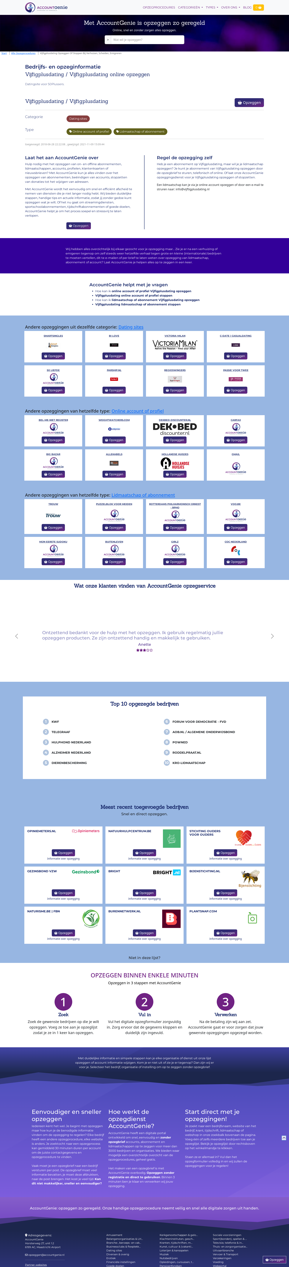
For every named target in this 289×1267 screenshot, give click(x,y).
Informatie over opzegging (63, 858)
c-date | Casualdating (236, 335)
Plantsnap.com (203, 911)
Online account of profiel (89, 131)
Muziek (164, 1254)
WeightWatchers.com (114, 420)
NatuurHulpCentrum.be (129, 831)
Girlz (175, 541)
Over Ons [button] (229, 7)
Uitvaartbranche (223, 1250)
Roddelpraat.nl (187, 752)
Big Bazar (53, 454)
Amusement (114, 1235)
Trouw (53, 504)
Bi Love (114, 335)
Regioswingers (175, 370)
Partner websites (36, 1264)
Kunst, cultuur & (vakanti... (176, 1246)
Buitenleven (114, 541)
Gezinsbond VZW (42, 871)
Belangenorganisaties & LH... (124, 1239)
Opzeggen (249, 102)
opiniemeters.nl (41, 831)
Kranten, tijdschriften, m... (176, 1242)
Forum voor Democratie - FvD (199, 722)
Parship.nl (114, 370)
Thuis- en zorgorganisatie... (230, 1246)
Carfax (236, 420)
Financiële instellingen (120, 1262)
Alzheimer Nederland (71, 752)
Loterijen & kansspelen (174, 1250)
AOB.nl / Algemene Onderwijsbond (204, 732)
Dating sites (78, 118)
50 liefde (53, 370)
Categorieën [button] (189, 7)
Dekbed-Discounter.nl (175, 420)
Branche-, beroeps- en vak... (123, 1242)
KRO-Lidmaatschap (189, 763)
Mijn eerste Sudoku (53, 541)
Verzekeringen (222, 1258)
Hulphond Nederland (71, 742)
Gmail (236, 454)
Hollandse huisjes (175, 454)
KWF (55, 722)
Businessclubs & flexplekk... (123, 1246)
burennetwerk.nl (124, 911)
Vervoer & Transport (225, 1254)
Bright (114, 871)
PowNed (180, 742)
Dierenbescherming (69, 763)
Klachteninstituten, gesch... (177, 1239)
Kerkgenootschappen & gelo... (179, 1235)
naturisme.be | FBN (43, 911)
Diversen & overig (117, 1254)
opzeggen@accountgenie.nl (45, 1255)
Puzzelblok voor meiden (114, 504)
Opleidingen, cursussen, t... (177, 1262)
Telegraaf (61, 732)
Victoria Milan (175, 335)
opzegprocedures (159, 7)
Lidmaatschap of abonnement (140, 131)
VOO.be (236, 504)
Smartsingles (53, 335)
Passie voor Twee (235, 370)
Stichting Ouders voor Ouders (204, 832)
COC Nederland (236, 541)
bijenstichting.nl (204, 871)
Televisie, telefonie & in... (228, 1242)
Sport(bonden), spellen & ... (230, 1239)
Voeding (218, 1262)
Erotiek (111, 1258)
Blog (247, 7)
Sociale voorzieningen (227, 1235)
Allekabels (114, 454)
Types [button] (211, 7)
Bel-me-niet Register (53, 420)
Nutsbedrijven (169, 1258)
